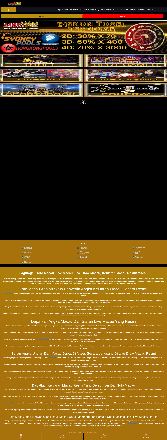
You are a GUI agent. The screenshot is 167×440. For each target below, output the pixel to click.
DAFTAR (41, 16)
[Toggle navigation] (3, 4)
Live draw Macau (9, 403)
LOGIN (122, 16)
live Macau (53, 358)
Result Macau (133, 423)
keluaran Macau (43, 339)
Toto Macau (9, 293)
